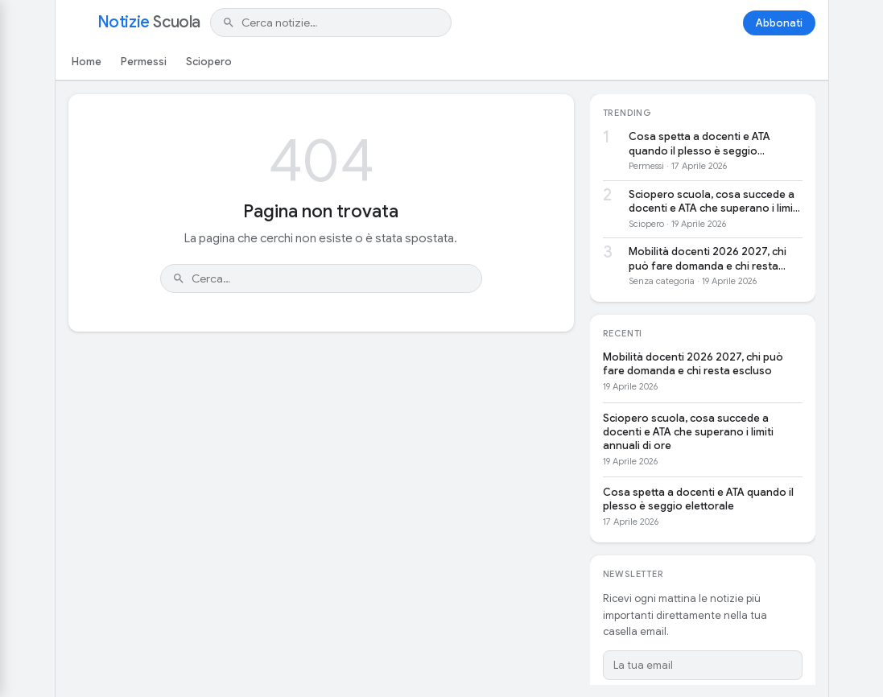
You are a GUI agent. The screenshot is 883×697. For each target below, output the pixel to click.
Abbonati (779, 23)
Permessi (144, 61)
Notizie (148, 22)
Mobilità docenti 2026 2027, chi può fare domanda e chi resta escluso (707, 259)
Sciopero (209, 61)
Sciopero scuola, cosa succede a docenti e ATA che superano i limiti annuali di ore (714, 202)
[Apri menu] (78, 22)
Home (86, 61)
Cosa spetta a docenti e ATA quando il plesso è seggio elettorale (699, 144)
